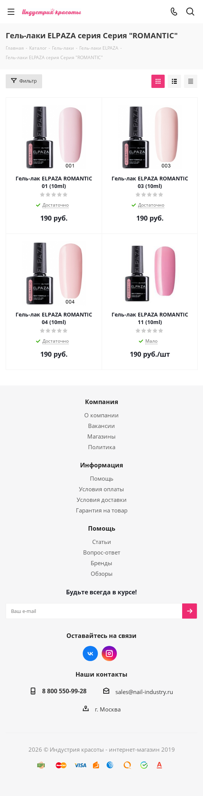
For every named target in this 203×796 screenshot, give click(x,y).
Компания (101, 402)
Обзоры (102, 573)
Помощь (101, 478)
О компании (101, 415)
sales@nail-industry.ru (144, 692)
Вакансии (101, 425)
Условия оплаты (101, 489)
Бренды (101, 563)
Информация (101, 465)
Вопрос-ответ (101, 552)
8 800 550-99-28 (64, 691)
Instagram (109, 653)
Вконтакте (90, 653)
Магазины (101, 436)
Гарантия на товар (101, 510)
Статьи (101, 541)
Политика (101, 447)
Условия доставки (102, 499)
